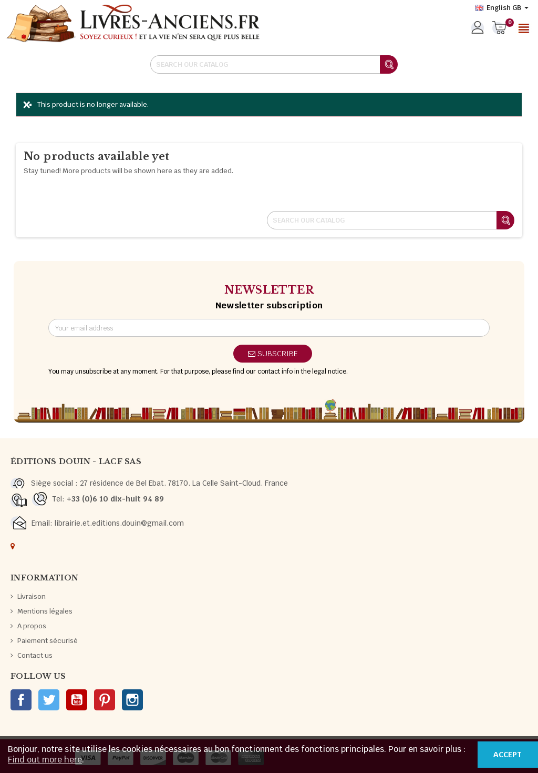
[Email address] (269, 328)
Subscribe (273, 353)
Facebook (21, 699)
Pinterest (104, 699)
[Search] (273, 64)
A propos (31, 625)
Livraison (31, 596)
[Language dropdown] (502, 8)
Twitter (48, 699)
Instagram (132, 699)
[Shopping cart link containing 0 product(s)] (499, 28)
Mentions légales (45, 611)
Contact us (35, 655)
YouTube (76, 699)
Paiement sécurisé (47, 640)
